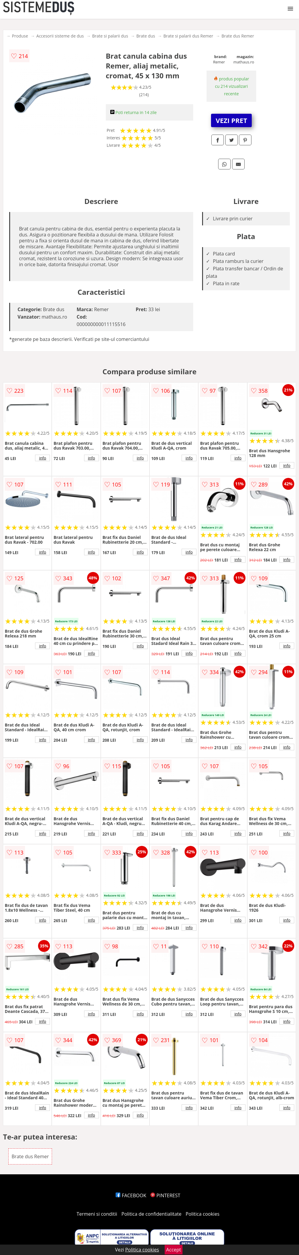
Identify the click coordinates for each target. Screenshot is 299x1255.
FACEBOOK (131, 1195)
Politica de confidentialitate (152, 1214)
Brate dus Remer (237, 36)
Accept (173, 1249)
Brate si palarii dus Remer (188, 36)
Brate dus (145, 36)
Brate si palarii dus (110, 36)
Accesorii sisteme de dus (60, 36)
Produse (20, 36)
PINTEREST (165, 1195)
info (42, 458)
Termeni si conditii (97, 1214)
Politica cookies (203, 1214)
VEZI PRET (231, 120)
